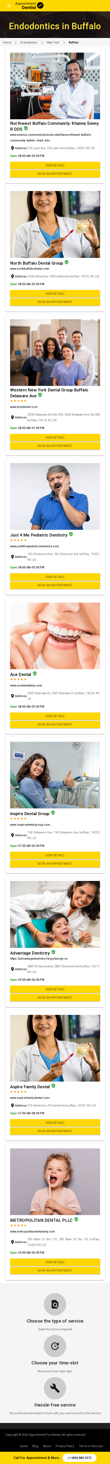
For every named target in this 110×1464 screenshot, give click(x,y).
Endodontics (28, 42)
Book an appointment (55, 173)
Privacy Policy (65, 1446)
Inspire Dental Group (30, 813)
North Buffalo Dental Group (37, 263)
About (47, 1446)
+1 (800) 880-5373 (79, 1458)
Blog (35, 1446)
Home (7, 42)
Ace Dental (21, 674)
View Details (55, 165)
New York (53, 42)
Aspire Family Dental (30, 1086)
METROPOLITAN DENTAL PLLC (42, 1220)
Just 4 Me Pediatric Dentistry (39, 535)
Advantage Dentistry (30, 953)
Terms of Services (91, 1446)
